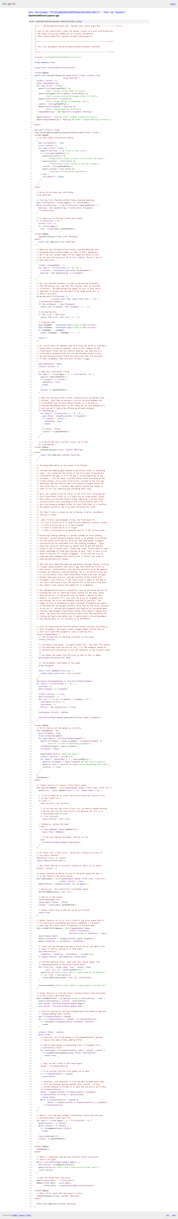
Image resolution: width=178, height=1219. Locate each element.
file (79, 21)
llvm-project (41, 12)
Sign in (173, 4)
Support (119, 12)
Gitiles (14, 1215)
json (174, 1215)
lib (112, 12)
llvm (30, 12)
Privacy (21, 1215)
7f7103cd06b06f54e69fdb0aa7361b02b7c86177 (74, 12)
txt (167, 1215)
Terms (28, 1215)
